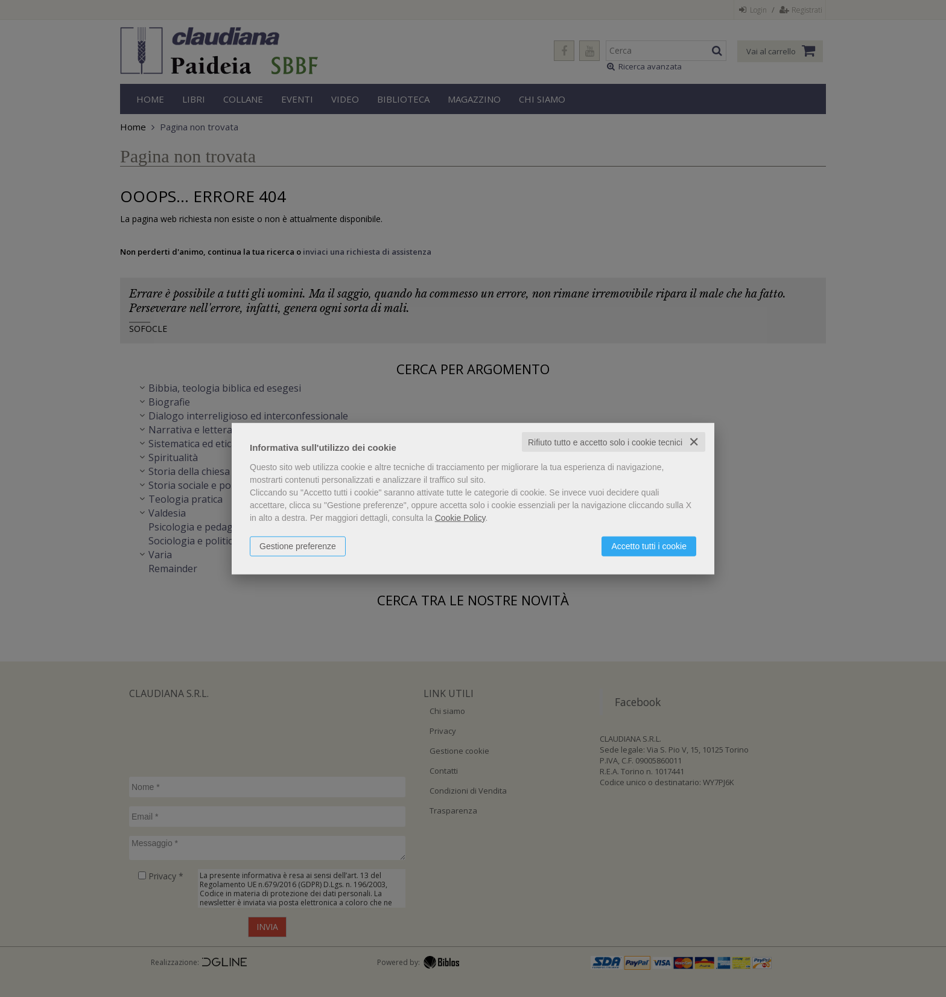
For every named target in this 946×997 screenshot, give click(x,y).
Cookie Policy (460, 517)
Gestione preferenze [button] (297, 545)
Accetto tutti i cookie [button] (649, 545)
